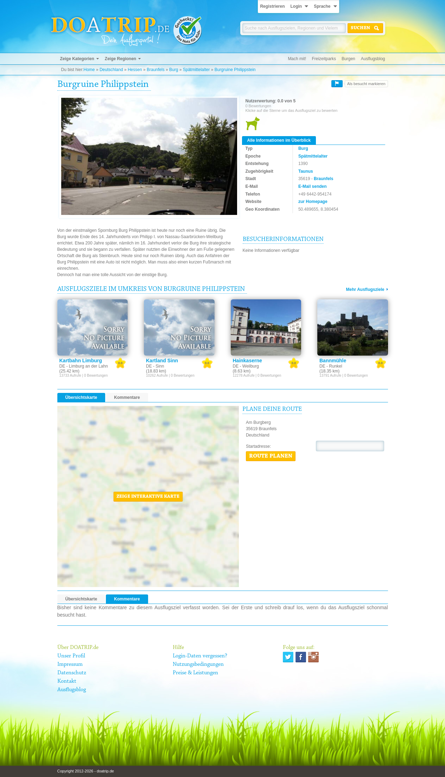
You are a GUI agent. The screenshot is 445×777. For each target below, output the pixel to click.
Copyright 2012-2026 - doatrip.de (85, 771)
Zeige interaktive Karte (147, 496)
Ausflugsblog (373, 58)
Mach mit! (297, 58)
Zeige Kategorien (77, 58)
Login (296, 6)
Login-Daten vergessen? (200, 656)
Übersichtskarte (81, 397)
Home (89, 69)
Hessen (135, 69)
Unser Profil (71, 656)
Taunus (305, 171)
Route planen (270, 456)
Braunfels (156, 69)
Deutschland (111, 69)
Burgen (348, 58)
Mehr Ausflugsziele (365, 289)
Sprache (322, 6)
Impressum (70, 664)
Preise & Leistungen (195, 673)
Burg (173, 69)
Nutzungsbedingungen (198, 664)
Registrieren (272, 6)
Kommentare (127, 397)
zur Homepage (313, 201)
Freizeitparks (324, 58)
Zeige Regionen (120, 58)
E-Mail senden (312, 186)
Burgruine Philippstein (235, 69)
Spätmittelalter (196, 69)
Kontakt (66, 681)
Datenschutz (71, 673)
